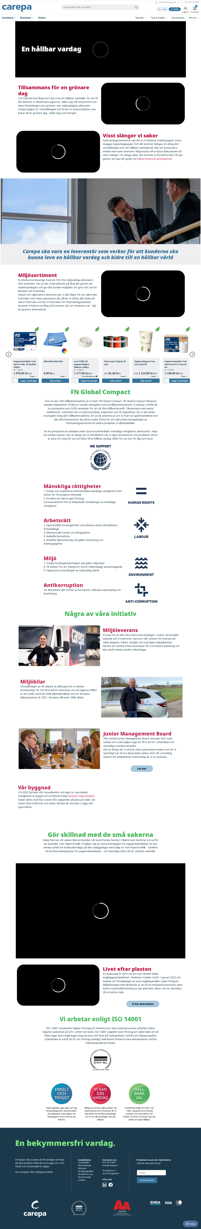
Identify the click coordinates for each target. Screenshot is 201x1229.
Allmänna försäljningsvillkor (86, 1170)
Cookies (81, 1180)
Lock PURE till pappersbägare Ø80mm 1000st (81, 364)
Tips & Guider (159, 17)
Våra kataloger (84, 1165)
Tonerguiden (83, 1162)
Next (192, 354)
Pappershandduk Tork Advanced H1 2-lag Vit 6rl (176, 364)
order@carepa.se (167, 2)
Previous (8, 354)
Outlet (42, 17)
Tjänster (140, 17)
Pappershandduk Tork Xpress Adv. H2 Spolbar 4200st (25, 364)
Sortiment (9, 17)
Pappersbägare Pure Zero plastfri (144, 363)
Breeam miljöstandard (81, 796)
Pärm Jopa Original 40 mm (115, 363)
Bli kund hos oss (85, 1174)
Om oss (194, 17)
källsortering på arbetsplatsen (154, 158)
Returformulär (84, 1177)
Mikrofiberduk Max (53, 361)
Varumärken (178, 17)
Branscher (27, 17)
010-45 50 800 (191, 2)
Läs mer (141, 768)
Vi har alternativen (143, 1004)
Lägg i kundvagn (28, 380)
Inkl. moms (162, 9)
